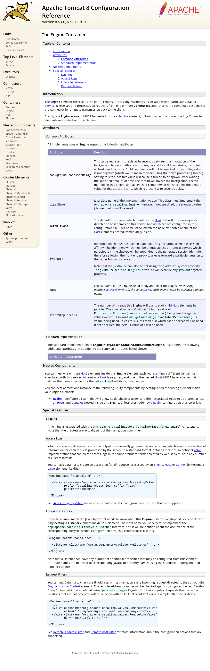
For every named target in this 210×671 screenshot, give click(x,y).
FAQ (8, 46)
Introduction (61, 51)
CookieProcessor (16, 130)
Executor (11, 76)
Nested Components (67, 67)
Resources (12, 163)
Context (10, 107)
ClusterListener (15, 215)
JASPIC (9, 242)
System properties (17, 238)
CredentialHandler (17, 133)
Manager (11, 156)
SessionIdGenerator (18, 167)
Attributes (60, 55)
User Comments (15, 50)
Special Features (64, 71)
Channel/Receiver (16, 200)
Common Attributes (74, 59)
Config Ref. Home (16, 42)
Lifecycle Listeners (73, 82)
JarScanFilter (13, 144)
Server (9, 61)
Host (8, 114)
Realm (9, 159)
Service (10, 65)
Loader (10, 152)
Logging (66, 74)
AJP (8, 96)
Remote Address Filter (68, 644)
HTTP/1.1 (11, 88)
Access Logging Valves (68, 507)
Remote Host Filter (103, 644)
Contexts (77, 402)
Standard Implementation (79, 63)
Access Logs (69, 78)
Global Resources (16, 137)
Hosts (158, 377)
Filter (9, 227)
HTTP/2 (10, 92)
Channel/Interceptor (18, 204)
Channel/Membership (19, 193)
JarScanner (12, 141)
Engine (10, 111)
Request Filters (71, 86)
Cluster (10, 118)
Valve (9, 170)
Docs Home (13, 39)
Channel (11, 189)
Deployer (11, 211)
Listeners (11, 148)
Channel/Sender (15, 197)
